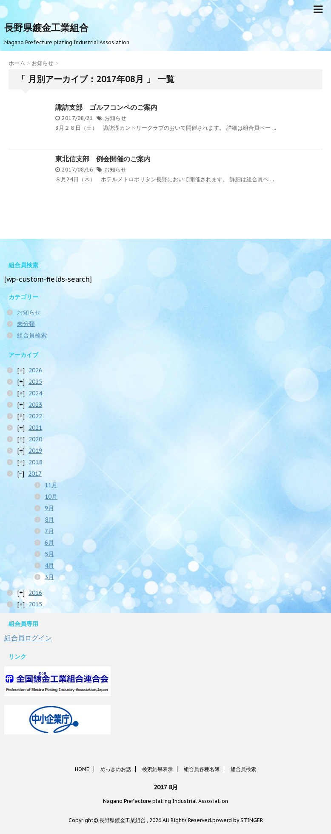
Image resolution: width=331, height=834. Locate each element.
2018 (35, 462)
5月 (49, 554)
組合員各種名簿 (202, 769)
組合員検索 (32, 335)
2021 (35, 427)
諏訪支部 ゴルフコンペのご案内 (106, 107)
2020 (35, 439)
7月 (49, 531)
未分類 (26, 324)
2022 (35, 416)
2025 (35, 382)
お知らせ (115, 118)
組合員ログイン (28, 638)
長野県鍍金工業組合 (46, 28)
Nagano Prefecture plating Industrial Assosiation (165, 801)
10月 (51, 496)
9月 (49, 508)
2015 (35, 604)
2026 (35, 370)
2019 (35, 450)
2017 (35, 473)
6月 (49, 542)
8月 (49, 519)
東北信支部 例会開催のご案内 (103, 158)
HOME (82, 769)
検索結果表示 (157, 769)
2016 (35, 593)
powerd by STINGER (237, 820)
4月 (49, 565)
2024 (35, 393)
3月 (49, 577)
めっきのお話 (115, 769)
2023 (35, 404)
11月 (51, 485)
